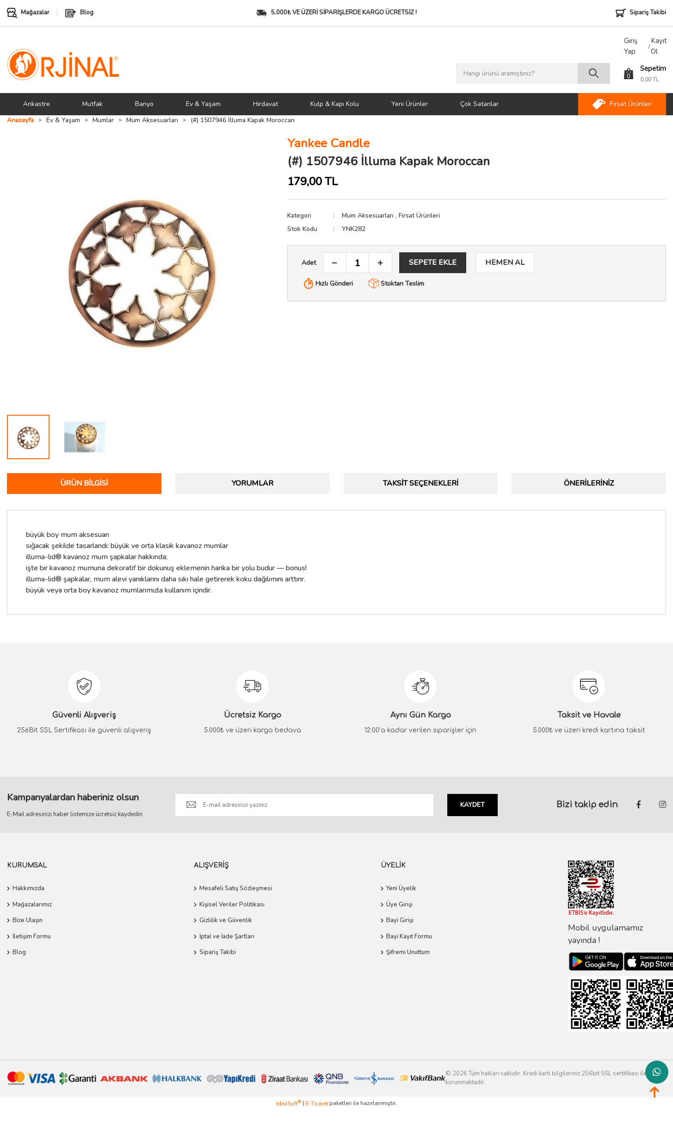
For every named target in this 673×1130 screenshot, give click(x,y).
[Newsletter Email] (304, 805)
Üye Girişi (399, 904)
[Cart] (645, 73)
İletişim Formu (31, 936)
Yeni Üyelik (401, 888)
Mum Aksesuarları (368, 215)
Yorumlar (252, 483)
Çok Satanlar (479, 104)
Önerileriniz (589, 483)
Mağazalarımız (32, 904)
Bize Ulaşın (27, 920)
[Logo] (63, 64)
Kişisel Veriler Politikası (232, 904)
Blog (19, 952)
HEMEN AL (505, 262)
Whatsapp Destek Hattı (657, 1072)
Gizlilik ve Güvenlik (225, 920)
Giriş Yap (630, 46)
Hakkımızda (28, 888)
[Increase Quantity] (380, 263)
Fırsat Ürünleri (419, 215)
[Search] (533, 73)
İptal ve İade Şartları (226, 936)
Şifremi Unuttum (408, 952)
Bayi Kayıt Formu (409, 936)
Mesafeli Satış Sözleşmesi (235, 888)
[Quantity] (357, 263)
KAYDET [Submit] (472, 804)
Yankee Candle (328, 143)
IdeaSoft (288, 1103)
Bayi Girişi (400, 920)
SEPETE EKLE (433, 262)
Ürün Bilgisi (84, 483)
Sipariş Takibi (217, 952)
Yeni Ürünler (409, 104)
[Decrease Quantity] (334, 263)
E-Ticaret (317, 1103)
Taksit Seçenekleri (420, 483)
